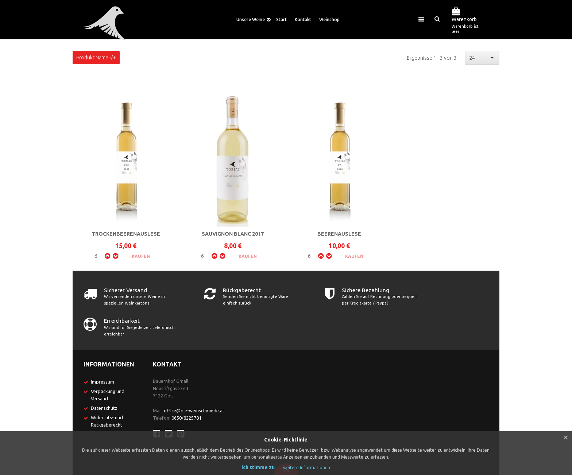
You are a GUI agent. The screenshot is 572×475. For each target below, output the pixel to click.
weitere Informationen (306, 467)
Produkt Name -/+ (96, 57)
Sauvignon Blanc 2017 (233, 234)
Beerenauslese (339, 234)
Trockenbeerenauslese (126, 234)
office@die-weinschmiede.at (194, 379)
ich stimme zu (258, 467)
